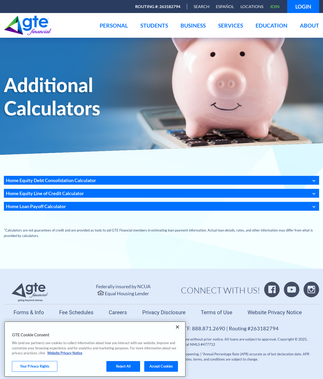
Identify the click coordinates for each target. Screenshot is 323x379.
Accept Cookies (161, 371)
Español (225, 6)
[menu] (113, 25)
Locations (251, 6)
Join (274, 6)
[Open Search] (201, 6)
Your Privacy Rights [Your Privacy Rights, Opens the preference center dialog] (34, 371)
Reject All (123, 371)
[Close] (177, 332)
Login (303, 6)
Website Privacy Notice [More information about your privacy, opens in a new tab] (64, 358)
